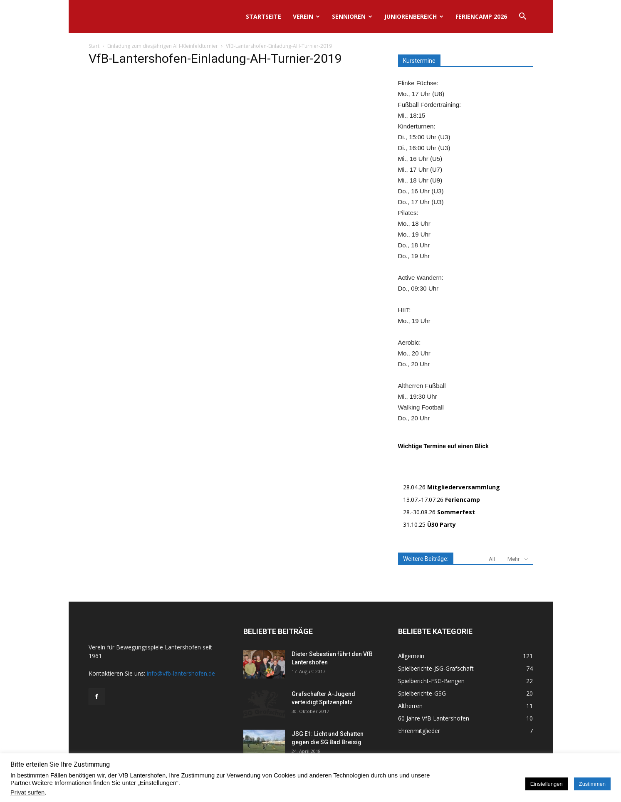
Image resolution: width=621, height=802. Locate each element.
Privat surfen (27, 792)
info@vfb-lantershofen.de (181, 673)
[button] (523, 17)
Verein (306, 16)
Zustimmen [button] (592, 784)
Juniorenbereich (413, 16)
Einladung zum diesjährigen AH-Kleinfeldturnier (162, 45)
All (492, 559)
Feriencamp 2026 (481, 16)
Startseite (263, 16)
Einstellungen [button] (546, 784)
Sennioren (352, 16)
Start (94, 45)
